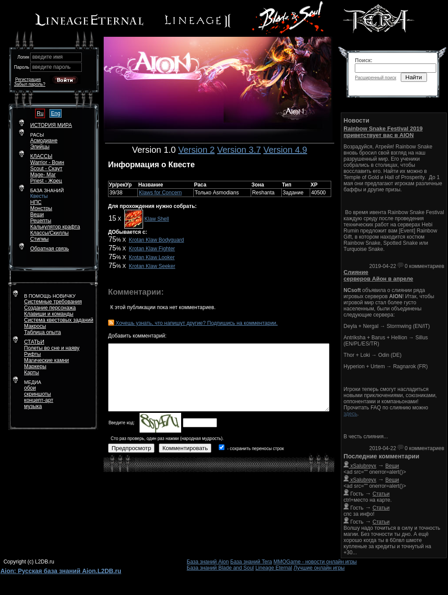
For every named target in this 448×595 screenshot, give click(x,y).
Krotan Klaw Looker (152, 257)
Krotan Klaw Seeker (152, 266)
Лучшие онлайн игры (319, 568)
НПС (36, 202)
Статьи (381, 494)
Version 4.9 (285, 150)
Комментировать (185, 448)
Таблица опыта (42, 332)
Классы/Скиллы (49, 233)
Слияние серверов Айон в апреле (378, 275)
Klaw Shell (156, 219)
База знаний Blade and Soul (220, 568)
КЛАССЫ (41, 156)
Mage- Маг (43, 175)
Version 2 (196, 150)
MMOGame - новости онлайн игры (315, 562)
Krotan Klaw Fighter (152, 249)
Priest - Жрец (46, 181)
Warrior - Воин (47, 162)
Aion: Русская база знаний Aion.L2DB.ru (60, 570)
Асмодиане (43, 140)
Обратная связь (49, 249)
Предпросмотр (131, 448)
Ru (40, 113)
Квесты (39, 196)
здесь (350, 414)
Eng (55, 113)
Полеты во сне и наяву (52, 348)
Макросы (35, 326)
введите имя (47, 57)
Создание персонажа (50, 308)
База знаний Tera (251, 562)
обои (30, 388)
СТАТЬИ (34, 342)
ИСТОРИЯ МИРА (51, 125)
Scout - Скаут (46, 168)
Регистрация (28, 79)
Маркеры (35, 366)
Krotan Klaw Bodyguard (156, 240)
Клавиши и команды (49, 314)
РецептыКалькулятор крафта (55, 224)
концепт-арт (38, 400)
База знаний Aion (208, 562)
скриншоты (37, 394)
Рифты (32, 354)
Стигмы (39, 239)
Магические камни (46, 360)
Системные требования (53, 302)
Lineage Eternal (274, 568)
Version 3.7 (239, 150)
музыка (33, 406)
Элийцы (39, 147)
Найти (414, 77)
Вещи (37, 214)
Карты (31, 373)
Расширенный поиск (375, 77)
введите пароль (51, 67)
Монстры (41, 208)
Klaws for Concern (160, 193)
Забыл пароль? (30, 84)
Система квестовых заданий (58, 320)
